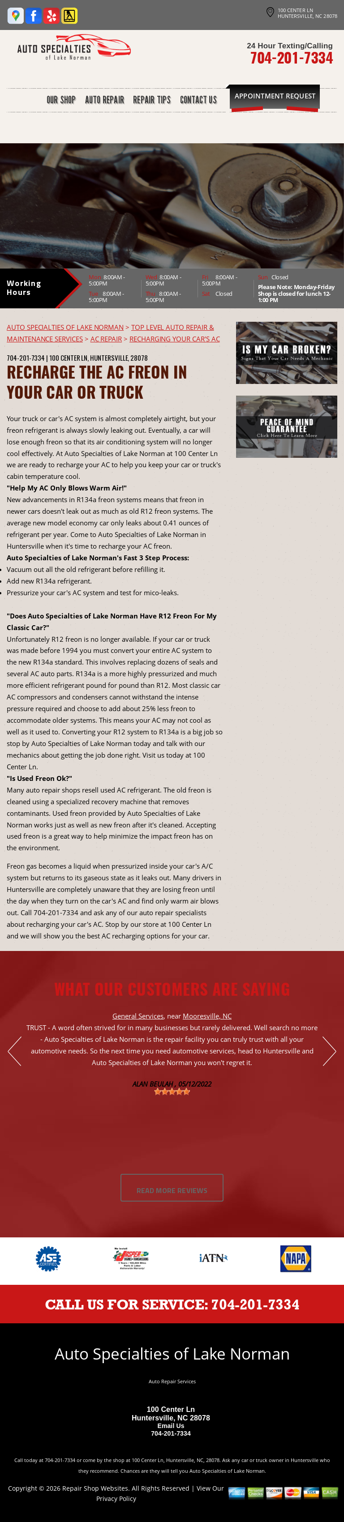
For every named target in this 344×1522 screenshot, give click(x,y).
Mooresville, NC (207, 1015)
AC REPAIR (106, 338)
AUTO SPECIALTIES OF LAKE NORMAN (65, 327)
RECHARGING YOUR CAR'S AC (174, 338)
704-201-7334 (291, 57)
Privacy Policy (116, 1498)
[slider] (172, 1091)
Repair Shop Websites (95, 1488)
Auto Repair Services (172, 1381)
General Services (137, 1015)
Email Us (170, 1425)
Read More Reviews (172, 1191)
